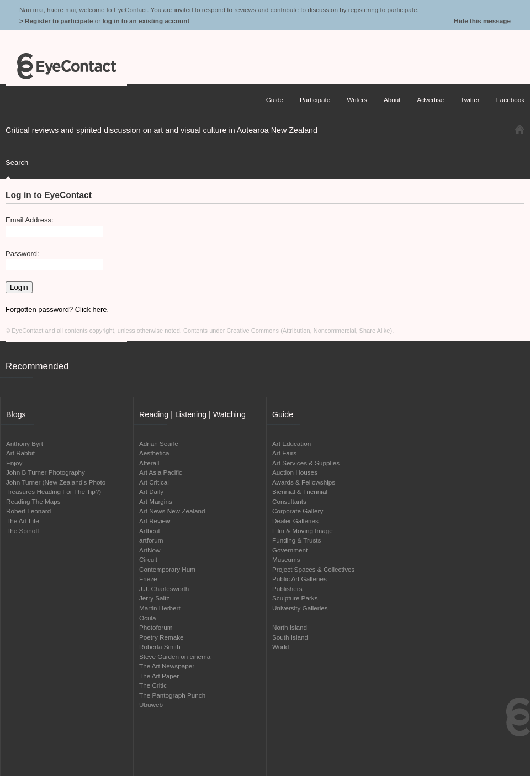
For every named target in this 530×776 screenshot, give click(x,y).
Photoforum (155, 627)
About (392, 99)
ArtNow (149, 550)
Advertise (430, 99)
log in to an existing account (145, 20)
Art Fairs (284, 452)
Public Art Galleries (299, 578)
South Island (290, 637)
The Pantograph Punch (172, 695)
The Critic (153, 685)
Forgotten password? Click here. (57, 309)
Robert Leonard (28, 510)
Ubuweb (151, 704)
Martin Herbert (160, 608)
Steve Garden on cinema (174, 656)
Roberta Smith (160, 646)
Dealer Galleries (295, 520)
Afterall (149, 462)
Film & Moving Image (302, 530)
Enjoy (14, 462)
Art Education (291, 443)
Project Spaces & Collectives (313, 569)
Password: (22, 253)
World (280, 646)
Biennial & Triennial (299, 491)
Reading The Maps (33, 501)
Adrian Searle (158, 443)
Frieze (148, 578)
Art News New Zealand (172, 510)
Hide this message (482, 20)
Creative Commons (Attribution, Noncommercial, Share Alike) (310, 330)
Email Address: (30, 220)
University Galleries (300, 608)
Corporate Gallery (297, 510)
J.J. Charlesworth (164, 588)
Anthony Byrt (24, 443)
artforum (151, 540)
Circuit (148, 559)
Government (290, 550)
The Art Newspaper (166, 665)
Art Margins (155, 501)
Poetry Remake (161, 637)
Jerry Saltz (154, 598)
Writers (357, 99)
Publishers (287, 588)
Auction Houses (294, 472)
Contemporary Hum (167, 569)
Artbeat (149, 530)
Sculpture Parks (295, 598)
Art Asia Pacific (160, 472)
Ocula (147, 617)
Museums (286, 559)
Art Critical (154, 482)
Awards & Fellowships (303, 482)
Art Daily (151, 491)
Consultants (289, 501)
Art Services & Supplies (306, 462)
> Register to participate (56, 20)
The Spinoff (22, 530)
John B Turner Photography (45, 472)
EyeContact (66, 66)
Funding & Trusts (296, 540)
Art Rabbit (20, 452)
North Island (289, 627)
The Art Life (22, 520)
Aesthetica (154, 452)
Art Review (155, 520)
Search (17, 162)
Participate (315, 99)
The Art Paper (159, 675)
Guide (274, 99)
